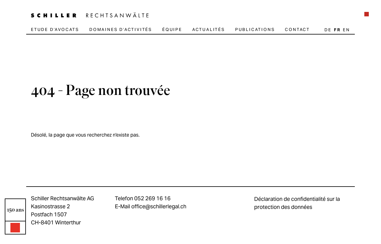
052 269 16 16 (152, 198)
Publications (255, 29)
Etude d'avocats (55, 29)
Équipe (172, 29)
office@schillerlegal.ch (158, 206)
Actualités (208, 29)
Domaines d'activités (120, 29)
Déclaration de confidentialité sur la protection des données (297, 202)
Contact (297, 29)
